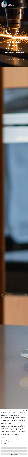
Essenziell (6, 440)
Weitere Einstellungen (6, 445)
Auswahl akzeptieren (14, 454)
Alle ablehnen (14, 451)
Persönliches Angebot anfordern (15, 59)
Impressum (22, 433)
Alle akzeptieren (14, 448)
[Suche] (27, 1)
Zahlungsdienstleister (8, 441)
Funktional (6, 443)
